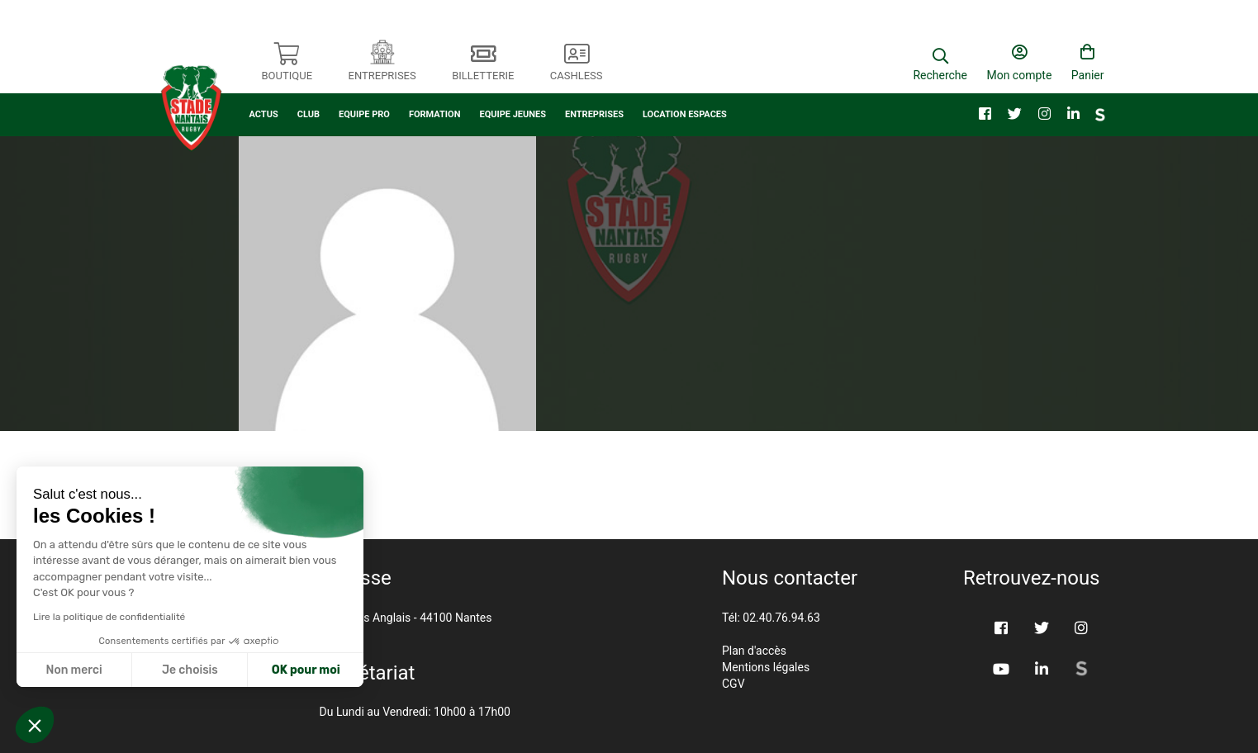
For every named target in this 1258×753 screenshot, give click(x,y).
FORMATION (435, 97)
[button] (35, 725)
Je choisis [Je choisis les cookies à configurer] (190, 670)
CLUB (308, 97)
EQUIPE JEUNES (512, 97)
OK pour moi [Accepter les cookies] (306, 670)
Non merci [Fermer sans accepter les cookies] (73, 670)
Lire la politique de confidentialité (109, 617)
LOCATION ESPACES (685, 97)
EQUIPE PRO (364, 97)
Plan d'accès (754, 650)
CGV (733, 683)
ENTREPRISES (594, 97)
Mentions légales (765, 667)
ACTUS (263, 97)
